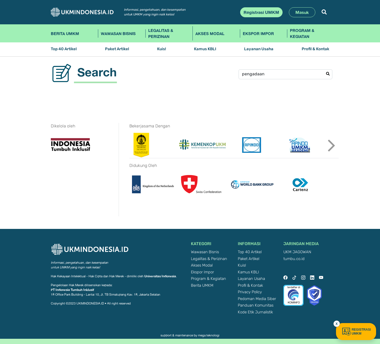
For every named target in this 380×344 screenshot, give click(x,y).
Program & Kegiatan (302, 33)
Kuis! (161, 49)
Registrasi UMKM (261, 12)
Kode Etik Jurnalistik (255, 312)
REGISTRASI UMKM (356, 331)
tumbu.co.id (294, 259)
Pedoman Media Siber (257, 299)
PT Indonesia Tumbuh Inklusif (72, 290)
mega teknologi (208, 335)
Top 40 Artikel (64, 49)
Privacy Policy (250, 292)
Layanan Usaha (258, 49)
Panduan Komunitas (255, 305)
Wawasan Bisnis (118, 33)
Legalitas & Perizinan (160, 33)
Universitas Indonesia (160, 276)
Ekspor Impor (258, 33)
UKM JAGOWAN (297, 252)
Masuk (302, 12)
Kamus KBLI (205, 49)
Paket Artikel (117, 49)
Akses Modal (209, 33)
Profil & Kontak (315, 49)
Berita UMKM (65, 33)
